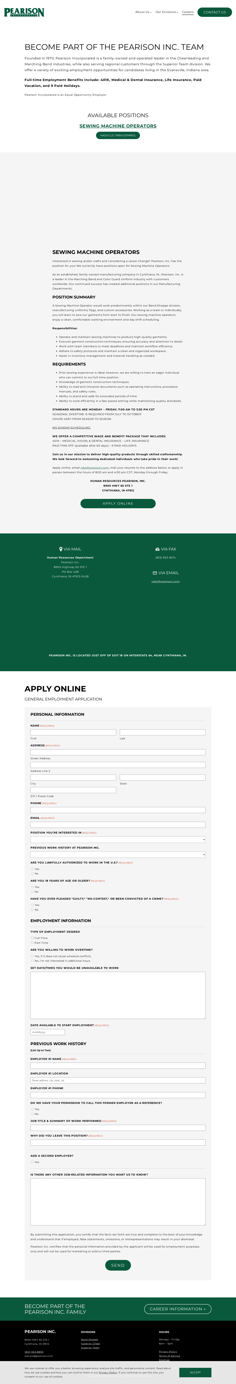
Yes (37, 869)
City (33, 783)
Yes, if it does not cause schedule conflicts (63, 956)
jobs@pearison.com (95, 467)
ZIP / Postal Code (42, 796)
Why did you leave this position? (66, 1136)
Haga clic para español (118, 135)
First (33, 738)
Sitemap (164, 1359)
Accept (195, 1372)
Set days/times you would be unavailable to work (74, 968)
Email (42, 818)
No (37, 873)
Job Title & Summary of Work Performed (73, 1121)
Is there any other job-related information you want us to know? (89, 1174)
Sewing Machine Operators (118, 126)
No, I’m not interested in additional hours (62, 960)
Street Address (40, 758)
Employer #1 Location (49, 1073)
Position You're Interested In (63, 833)
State (123, 783)
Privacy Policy (168, 1351)
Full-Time (41, 938)
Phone (43, 803)
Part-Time (41, 942)
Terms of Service (169, 1355)
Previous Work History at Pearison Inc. (65, 847)
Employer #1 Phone (46, 1088)
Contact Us (215, 12)
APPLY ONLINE (118, 503)
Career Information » (178, 1309)
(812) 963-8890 (34, 1351)
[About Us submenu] (151, 12)
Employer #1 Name (53, 1059)
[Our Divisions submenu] (177, 12)
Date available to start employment (69, 1025)
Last (122, 738)
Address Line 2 (40, 771)
